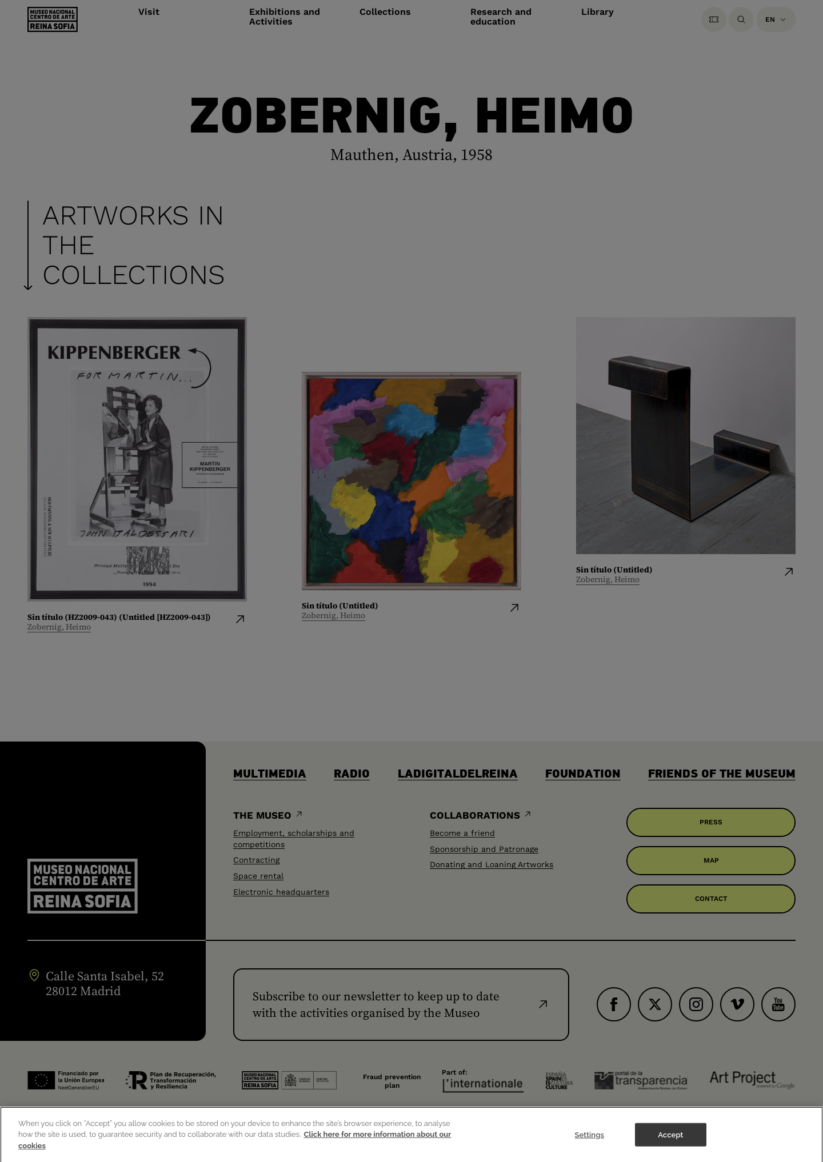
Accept (670, 1141)
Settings (589, 1141)
